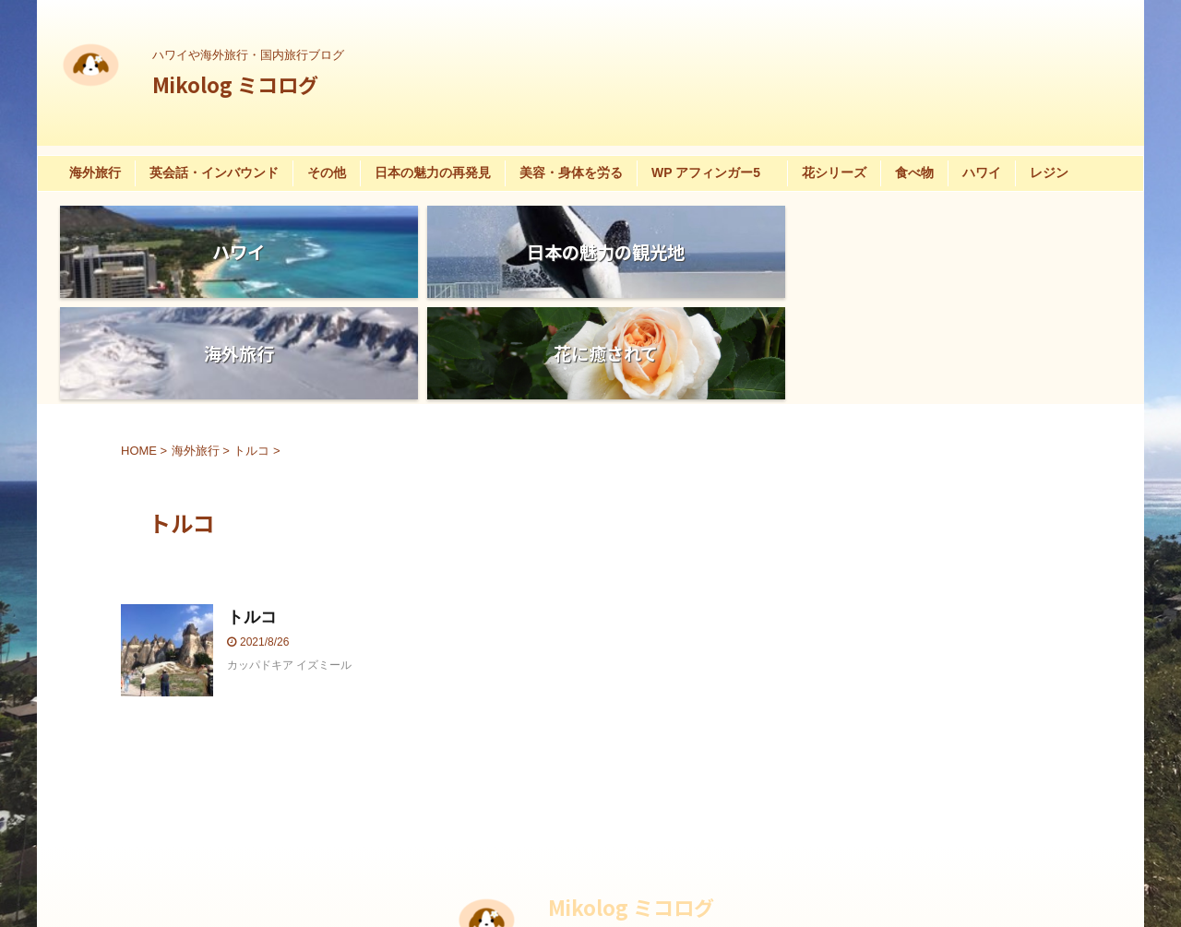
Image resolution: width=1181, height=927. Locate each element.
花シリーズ (834, 172)
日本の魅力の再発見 (433, 172)
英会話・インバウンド (214, 172)
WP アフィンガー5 (712, 172)
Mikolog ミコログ (235, 84)
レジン (1049, 172)
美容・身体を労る (571, 172)
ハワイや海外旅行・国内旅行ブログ (643, 840)
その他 (326, 172)
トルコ (252, 515)
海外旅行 (95, 172)
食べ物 (914, 172)
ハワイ (981, 172)
